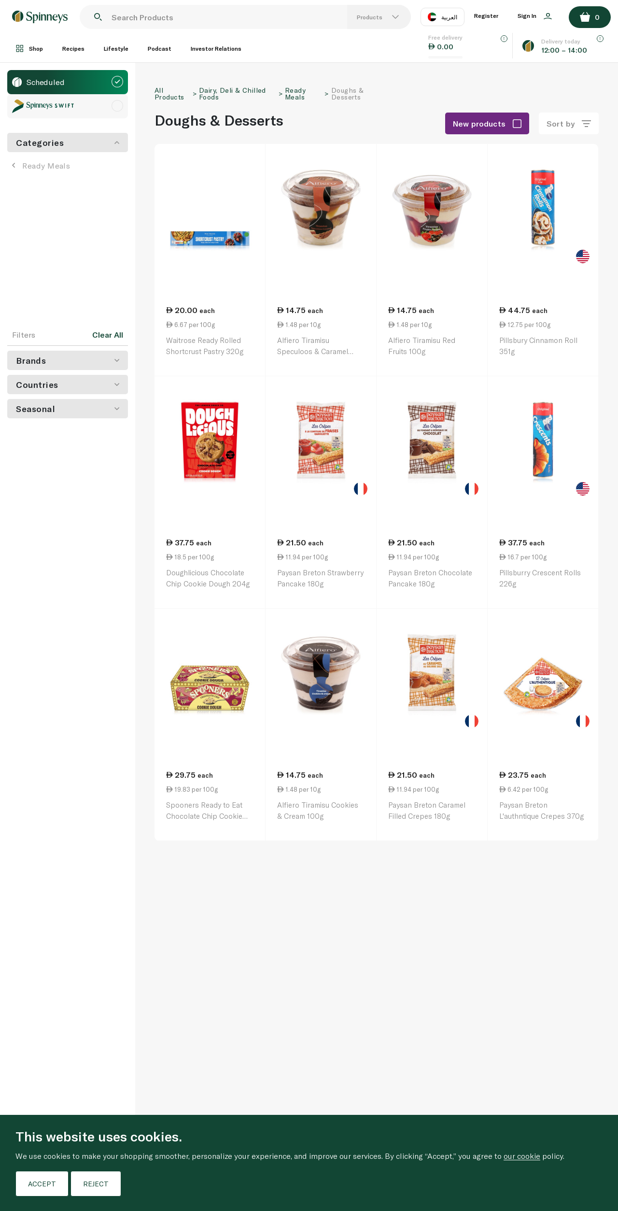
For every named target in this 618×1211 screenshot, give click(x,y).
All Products (169, 93)
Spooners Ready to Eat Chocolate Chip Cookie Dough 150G (204, 815)
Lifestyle (116, 48)
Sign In (535, 16)
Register (486, 15)
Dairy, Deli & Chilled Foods (232, 93)
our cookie (522, 1155)
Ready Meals (41, 165)
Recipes (73, 48)
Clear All (107, 335)
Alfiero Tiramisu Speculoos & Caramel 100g (312, 351)
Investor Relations (216, 48)
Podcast (159, 48)
